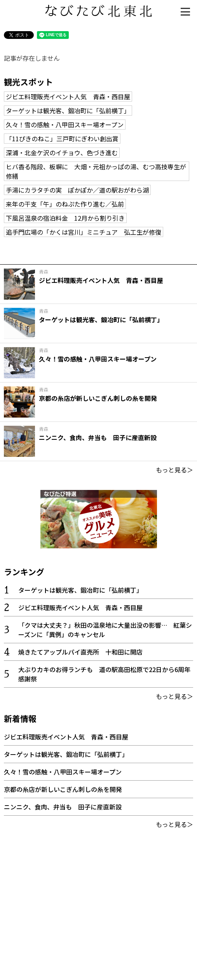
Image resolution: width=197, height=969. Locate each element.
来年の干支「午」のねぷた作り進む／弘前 (65, 204)
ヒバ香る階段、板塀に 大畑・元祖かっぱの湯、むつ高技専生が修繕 (96, 171)
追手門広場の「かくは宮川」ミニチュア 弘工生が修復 (83, 232)
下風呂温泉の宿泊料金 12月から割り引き (65, 218)
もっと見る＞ (174, 469)
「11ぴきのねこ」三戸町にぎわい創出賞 (62, 138)
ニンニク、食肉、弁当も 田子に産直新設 (63, 806)
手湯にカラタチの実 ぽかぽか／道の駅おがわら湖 (77, 190)
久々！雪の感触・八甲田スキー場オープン (65, 124)
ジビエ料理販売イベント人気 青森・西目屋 (68, 96)
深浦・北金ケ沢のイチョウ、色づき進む (62, 152)
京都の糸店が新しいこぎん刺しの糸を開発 (63, 789)
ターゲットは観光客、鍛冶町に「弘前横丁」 (68, 110)
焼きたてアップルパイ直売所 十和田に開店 (80, 652)
